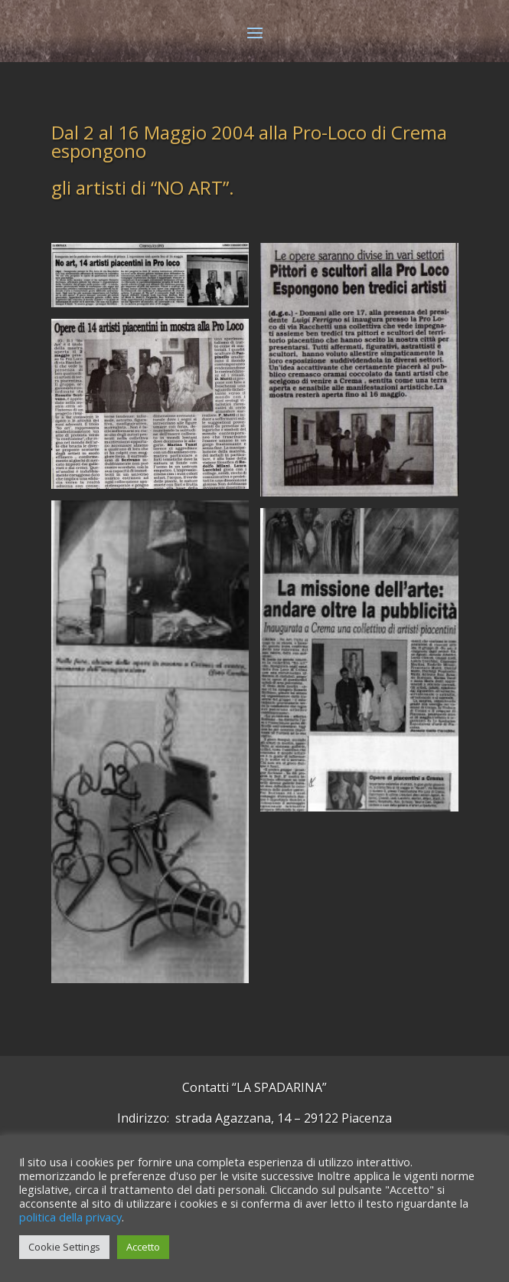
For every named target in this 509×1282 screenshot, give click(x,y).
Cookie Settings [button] (64, 1247)
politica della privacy (70, 1217)
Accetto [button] (143, 1247)
